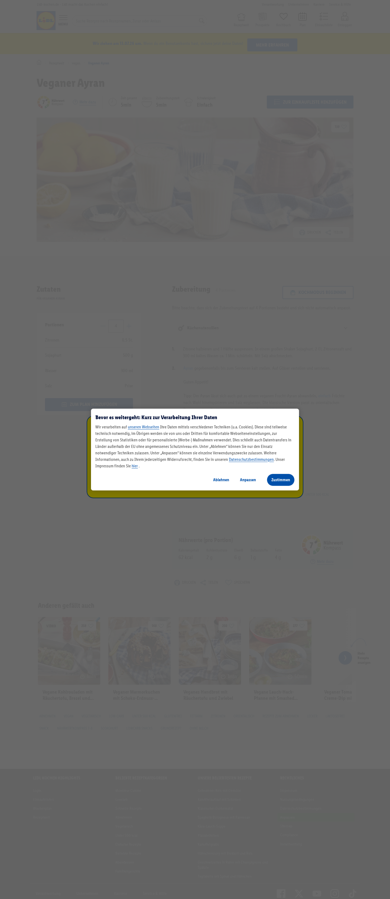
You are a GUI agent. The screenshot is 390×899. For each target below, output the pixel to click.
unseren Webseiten (143, 426)
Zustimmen (280, 479)
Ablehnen (221, 479)
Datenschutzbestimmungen (251, 459)
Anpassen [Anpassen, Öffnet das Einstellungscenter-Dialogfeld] (248, 479)
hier (135, 465)
